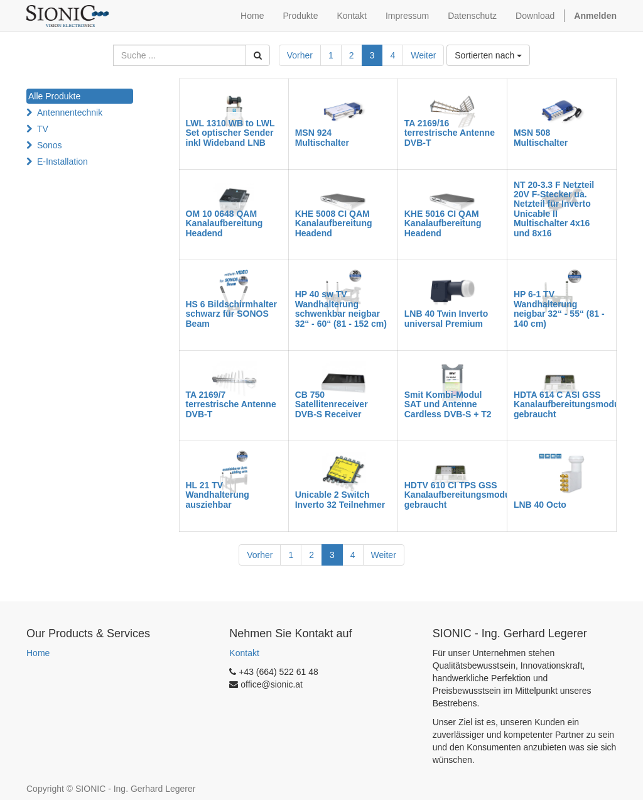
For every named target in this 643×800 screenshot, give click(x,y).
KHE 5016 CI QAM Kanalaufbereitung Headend (443, 223)
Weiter (423, 55)
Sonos (49, 145)
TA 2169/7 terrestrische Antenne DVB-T (231, 404)
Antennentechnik (69, 112)
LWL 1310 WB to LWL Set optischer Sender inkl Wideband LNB (230, 133)
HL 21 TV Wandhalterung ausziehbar (217, 495)
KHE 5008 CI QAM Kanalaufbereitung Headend (333, 223)
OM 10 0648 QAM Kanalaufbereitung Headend (224, 223)
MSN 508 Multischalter (541, 137)
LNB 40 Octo (540, 505)
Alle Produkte (54, 96)
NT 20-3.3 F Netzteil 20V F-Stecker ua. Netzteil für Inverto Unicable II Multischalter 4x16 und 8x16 (554, 209)
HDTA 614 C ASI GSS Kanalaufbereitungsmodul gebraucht (568, 404)
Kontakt (244, 653)
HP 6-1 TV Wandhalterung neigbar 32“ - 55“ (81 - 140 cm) (559, 308)
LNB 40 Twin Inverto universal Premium (446, 318)
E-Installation (62, 161)
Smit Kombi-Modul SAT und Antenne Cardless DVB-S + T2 (448, 404)
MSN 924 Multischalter (322, 137)
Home (38, 653)
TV (42, 129)
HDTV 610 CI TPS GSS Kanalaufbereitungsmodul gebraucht (458, 495)
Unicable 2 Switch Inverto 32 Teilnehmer (340, 499)
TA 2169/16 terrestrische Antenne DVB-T (449, 133)
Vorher (300, 55)
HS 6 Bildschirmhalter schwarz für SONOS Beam (232, 314)
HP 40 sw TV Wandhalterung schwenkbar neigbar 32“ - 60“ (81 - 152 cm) (341, 308)
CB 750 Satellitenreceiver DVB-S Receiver (331, 404)
